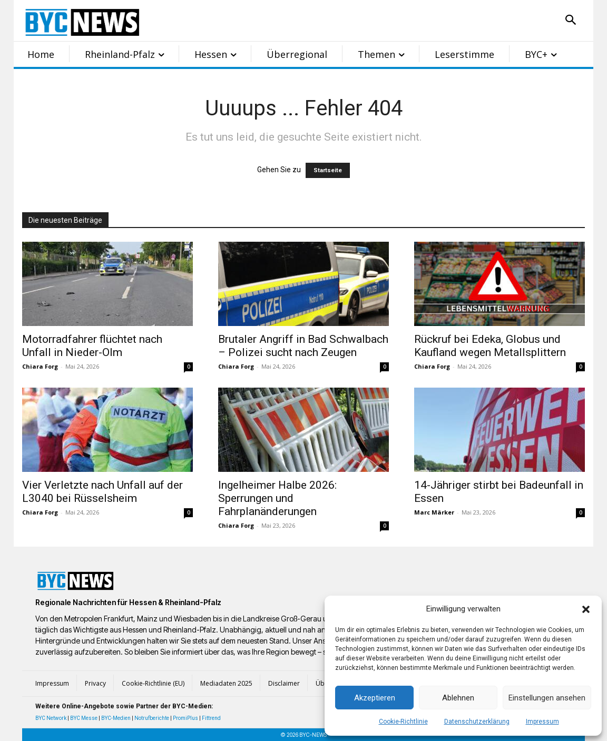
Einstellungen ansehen (546, 698)
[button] (586, 609)
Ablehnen (458, 698)
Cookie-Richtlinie (403, 721)
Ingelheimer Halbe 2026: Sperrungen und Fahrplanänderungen (277, 498)
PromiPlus (185, 718)
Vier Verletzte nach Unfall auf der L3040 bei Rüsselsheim (102, 492)
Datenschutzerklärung (477, 721)
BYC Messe (83, 718)
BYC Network (50, 718)
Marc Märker (434, 512)
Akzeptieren (374, 698)
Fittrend (211, 718)
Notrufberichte (151, 718)
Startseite (328, 170)
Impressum (542, 721)
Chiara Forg (40, 366)
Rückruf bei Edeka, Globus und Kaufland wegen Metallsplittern (490, 346)
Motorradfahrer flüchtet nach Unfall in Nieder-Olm (92, 346)
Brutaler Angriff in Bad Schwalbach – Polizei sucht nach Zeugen (303, 346)
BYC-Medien (116, 718)
